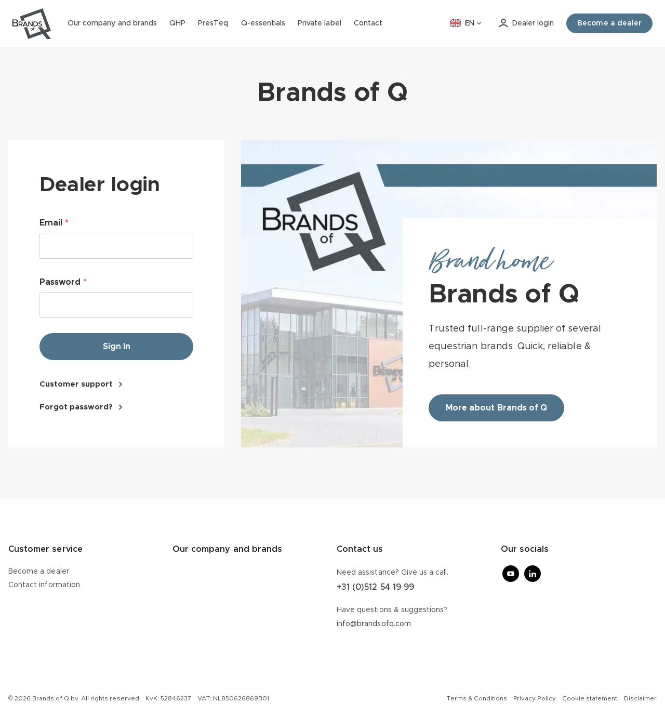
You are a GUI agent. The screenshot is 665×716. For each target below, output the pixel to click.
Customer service (45, 549)
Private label (319, 23)
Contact (368, 23)
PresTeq (213, 23)
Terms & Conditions (477, 698)
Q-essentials (263, 23)
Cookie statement (590, 698)
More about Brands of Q (496, 408)
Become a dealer (38, 571)
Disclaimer (640, 698)
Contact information (44, 585)
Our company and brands (112, 23)
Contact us (360, 549)
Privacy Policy (534, 698)
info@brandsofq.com (374, 624)
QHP (177, 23)
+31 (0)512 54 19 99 (375, 587)
